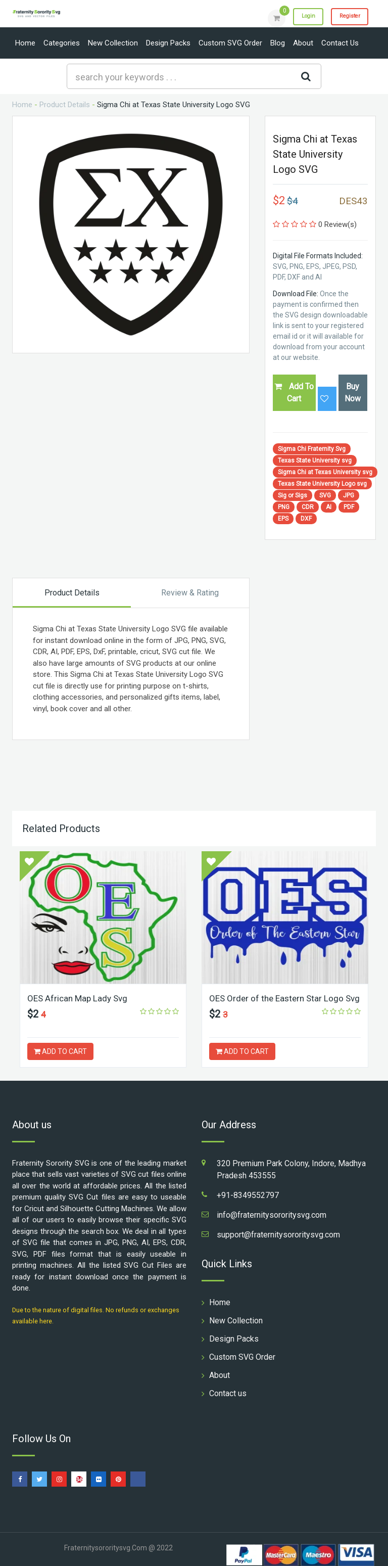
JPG (348, 495)
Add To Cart (294, 392)
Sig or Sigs (292, 495)
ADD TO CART (60, 1051)
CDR (308, 507)
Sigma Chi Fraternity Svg (312, 448)
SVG (325, 495)
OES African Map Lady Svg (79, 998)
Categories (61, 43)
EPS (283, 518)
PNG (283, 507)
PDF (349, 507)
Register (345, 17)
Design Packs (168, 43)
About (303, 43)
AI (328, 507)
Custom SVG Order (230, 43)
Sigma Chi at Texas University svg (325, 472)
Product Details (64, 104)
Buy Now (353, 392)
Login (296, 17)
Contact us (340, 43)
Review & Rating (190, 592)
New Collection (113, 43)
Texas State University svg (315, 460)
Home (25, 43)
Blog (277, 43)
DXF (306, 518)
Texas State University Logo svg (322, 483)
